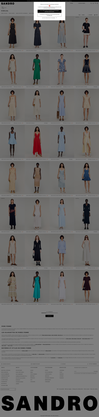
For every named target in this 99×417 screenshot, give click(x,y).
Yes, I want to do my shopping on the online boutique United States (49, 11)
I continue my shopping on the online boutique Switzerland (49, 15)
